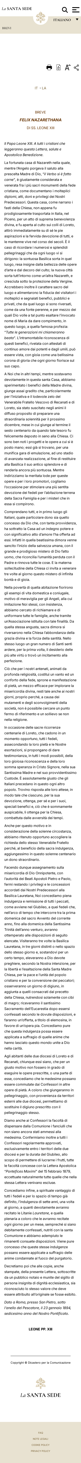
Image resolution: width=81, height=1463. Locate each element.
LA (44, 88)
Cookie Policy (40, 1444)
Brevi (6, 28)
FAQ (40, 1432)
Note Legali (40, 1438)
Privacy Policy (40, 1451)
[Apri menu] (75, 9)
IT (36, 88)
